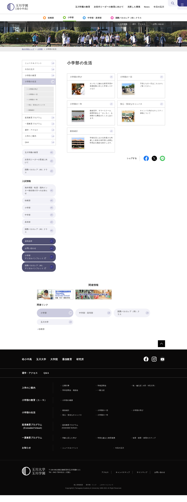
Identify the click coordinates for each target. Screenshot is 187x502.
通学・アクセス (138, 24)
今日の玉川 (158, 7)
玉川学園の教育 (82, 7)
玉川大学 (41, 366)
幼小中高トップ (28, 49)
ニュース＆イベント (70, 455)
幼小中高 (27, 366)
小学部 (40, 49)
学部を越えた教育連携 (106, 445)
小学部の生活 (28, 419)
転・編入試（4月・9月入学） (144, 392)
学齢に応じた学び (69, 445)
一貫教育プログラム (32, 444)
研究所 (80, 366)
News (147, 7)
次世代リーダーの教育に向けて (109, 7)
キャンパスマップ (123, 479)
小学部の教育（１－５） (34, 407)
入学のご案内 (28, 394)
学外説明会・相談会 (70, 397)
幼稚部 (41, 336)
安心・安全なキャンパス (131, 104)
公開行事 (65, 392)
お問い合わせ (158, 24)
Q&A (46, 380)
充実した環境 (133, 7)
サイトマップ (142, 479)
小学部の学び (76, 77)
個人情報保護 (78, 491)
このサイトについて (106, 491)
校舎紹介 (74, 131)
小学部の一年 (76, 104)
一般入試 (101, 397)
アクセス (105, 479)
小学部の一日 (126, 77)
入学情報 (123, 24)
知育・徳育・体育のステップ (144, 445)
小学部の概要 (67, 407)
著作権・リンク (91, 491)
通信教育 (67, 366)
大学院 (54, 366)
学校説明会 (102, 392)
